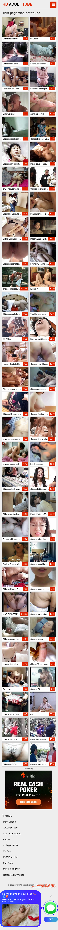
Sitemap (40, 885)
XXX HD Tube (10, 827)
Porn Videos (9, 821)
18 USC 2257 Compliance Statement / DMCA (43, 886)
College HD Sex (11, 845)
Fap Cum (8, 863)
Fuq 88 (6, 839)
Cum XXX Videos (12, 833)
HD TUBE (17, 4)
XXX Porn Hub (10, 857)
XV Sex (7, 851)
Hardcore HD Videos (13, 874)
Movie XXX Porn (11, 869)
